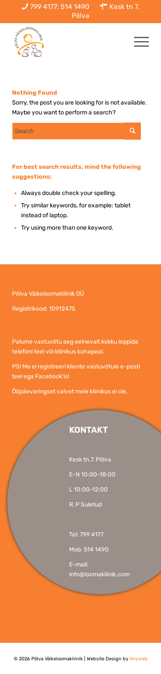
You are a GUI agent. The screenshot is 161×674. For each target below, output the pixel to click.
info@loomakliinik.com (99, 574)
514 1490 (96, 549)
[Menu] (137, 42)
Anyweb (139, 659)
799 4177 (91, 534)
